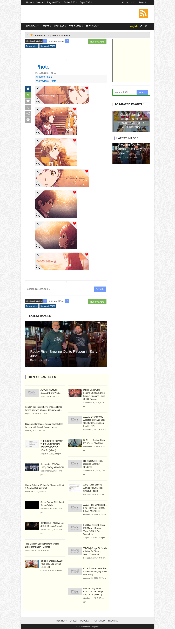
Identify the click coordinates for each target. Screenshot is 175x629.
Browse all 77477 (48, 46)
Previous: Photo (45, 81)
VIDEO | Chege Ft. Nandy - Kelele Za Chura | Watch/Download (95, 551)
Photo (42, 67)
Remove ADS (97, 41)
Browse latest (31, 46)
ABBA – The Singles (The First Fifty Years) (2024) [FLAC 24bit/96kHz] (95, 508)
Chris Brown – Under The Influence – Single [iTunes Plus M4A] (95, 571)
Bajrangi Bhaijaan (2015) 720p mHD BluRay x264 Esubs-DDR (52, 564)
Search (100, 289)
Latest (73, 621)
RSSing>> (61, 621)
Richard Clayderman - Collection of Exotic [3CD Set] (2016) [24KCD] (94, 591)
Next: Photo (43, 77)
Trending (113, 621)
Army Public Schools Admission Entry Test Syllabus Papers (93, 488)
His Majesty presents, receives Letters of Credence (93, 464)
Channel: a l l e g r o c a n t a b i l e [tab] (50, 35)
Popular (85, 621)
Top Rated (99, 621)
